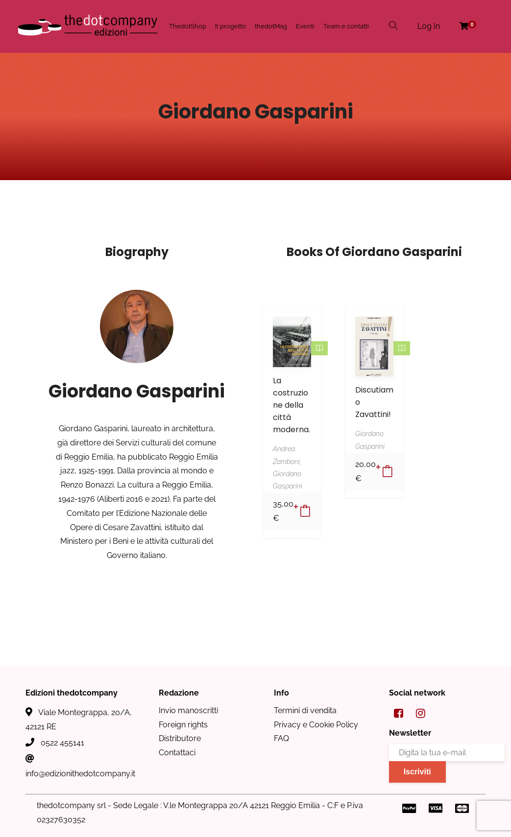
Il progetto (230, 26)
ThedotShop (187, 26)
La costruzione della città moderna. (291, 405)
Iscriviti (417, 771)
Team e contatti (346, 26)
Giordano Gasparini (137, 391)
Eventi (305, 26)
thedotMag (271, 26)
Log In (428, 26)
